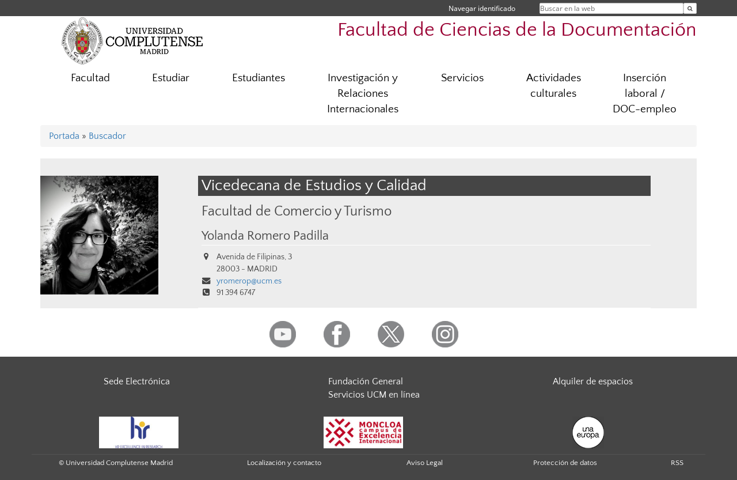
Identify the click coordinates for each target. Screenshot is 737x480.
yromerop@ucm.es (249, 281)
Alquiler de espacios (593, 381)
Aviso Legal (425, 463)
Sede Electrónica (137, 381)
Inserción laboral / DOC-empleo (645, 93)
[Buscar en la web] (690, 8)
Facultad (90, 78)
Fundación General (365, 381)
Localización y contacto (284, 463)
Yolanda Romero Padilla (265, 236)
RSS (677, 463)
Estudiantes (258, 78)
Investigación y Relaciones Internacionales (362, 93)
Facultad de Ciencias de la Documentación (517, 30)
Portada (64, 136)
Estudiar (170, 78)
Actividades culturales (553, 86)
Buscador (107, 136)
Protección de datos (565, 463)
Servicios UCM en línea (374, 395)
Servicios (462, 78)
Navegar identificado (482, 8)
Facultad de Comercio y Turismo (297, 211)
